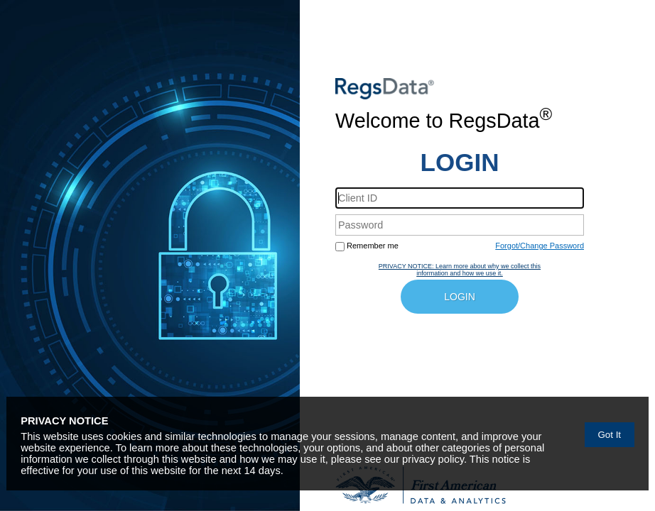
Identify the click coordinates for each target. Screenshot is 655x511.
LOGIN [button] (459, 296)
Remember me (373, 245)
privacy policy (433, 459)
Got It (609, 434)
